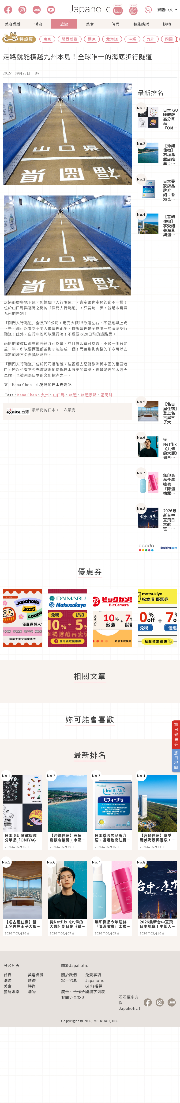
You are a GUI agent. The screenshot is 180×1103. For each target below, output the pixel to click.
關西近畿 (70, 39)
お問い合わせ (73, 997)
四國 (169, 39)
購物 (167, 24)
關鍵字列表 (95, 991)
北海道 (112, 39)
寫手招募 (69, 980)
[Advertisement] (157, 319)
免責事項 (93, 975)
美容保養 (13, 24)
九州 (151, 39)
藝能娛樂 (141, 24)
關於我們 (69, 975)
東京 (47, 39)
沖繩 (132, 39)
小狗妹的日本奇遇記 (54, 384)
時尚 (116, 24)
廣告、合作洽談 (75, 991)
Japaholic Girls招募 (94, 983)
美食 (90, 24)
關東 (92, 39)
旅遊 (64, 24)
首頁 (8, 975)
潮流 (38, 24)
